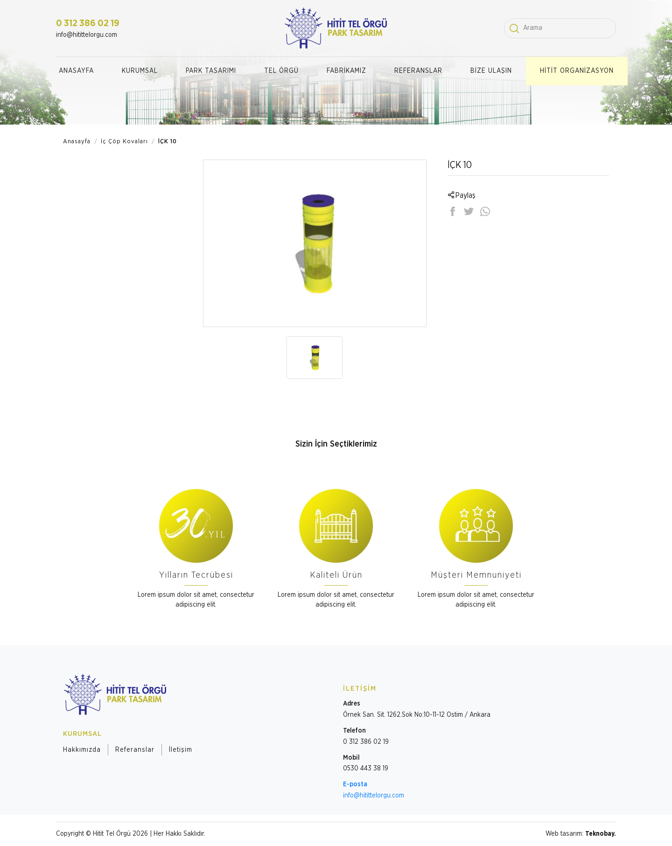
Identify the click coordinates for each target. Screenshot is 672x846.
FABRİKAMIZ (346, 71)
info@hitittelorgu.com (86, 35)
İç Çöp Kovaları (124, 142)
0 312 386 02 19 (87, 23)
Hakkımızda (82, 750)
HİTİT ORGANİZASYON (577, 71)
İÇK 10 (167, 142)
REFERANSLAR (418, 71)
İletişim (180, 750)
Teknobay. (600, 834)
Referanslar (134, 750)
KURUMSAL (140, 71)
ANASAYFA (76, 71)
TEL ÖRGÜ (281, 71)
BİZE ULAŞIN (491, 71)
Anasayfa (77, 142)
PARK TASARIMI (211, 71)
